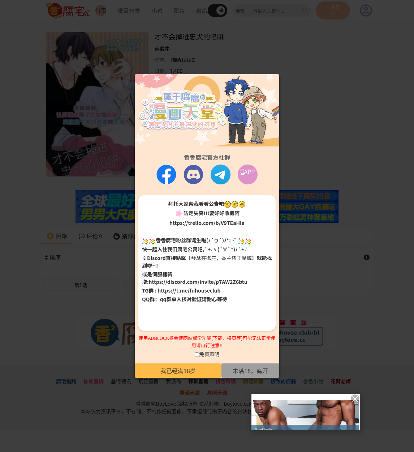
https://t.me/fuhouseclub (189, 290)
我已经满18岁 (178, 370)
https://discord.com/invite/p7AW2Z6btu (198, 281)
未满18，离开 (250, 370)
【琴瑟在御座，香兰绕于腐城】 (221, 257)
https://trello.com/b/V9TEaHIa (207, 222)
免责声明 (209, 354)
